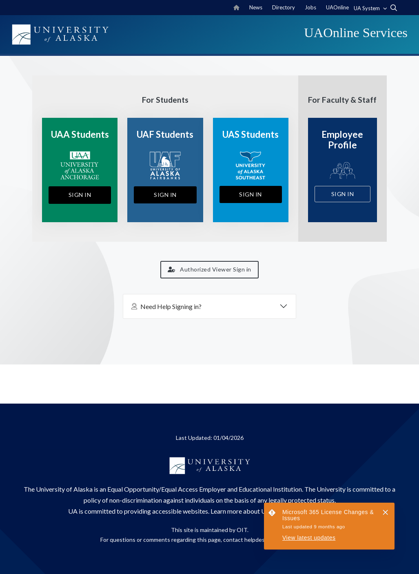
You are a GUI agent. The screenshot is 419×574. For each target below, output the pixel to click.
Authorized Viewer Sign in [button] (209, 269)
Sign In (80, 194)
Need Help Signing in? (166, 306)
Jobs (310, 7)
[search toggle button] (393, 7)
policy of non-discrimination (123, 500)
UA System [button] (367, 8)
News (255, 7)
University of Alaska (64, 489)
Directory (283, 7)
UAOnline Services (356, 32)
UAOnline (337, 7)
